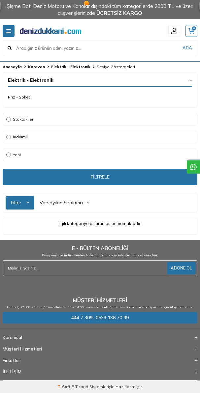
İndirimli (17, 136)
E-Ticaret (80, 386)
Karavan (36, 66)
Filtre (20, 203)
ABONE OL (181, 267)
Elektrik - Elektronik (70, 66)
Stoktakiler (19, 119)
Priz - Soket (19, 97)
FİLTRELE (100, 177)
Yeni (13, 154)
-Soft (64, 386)
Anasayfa (12, 66)
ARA (187, 47)
